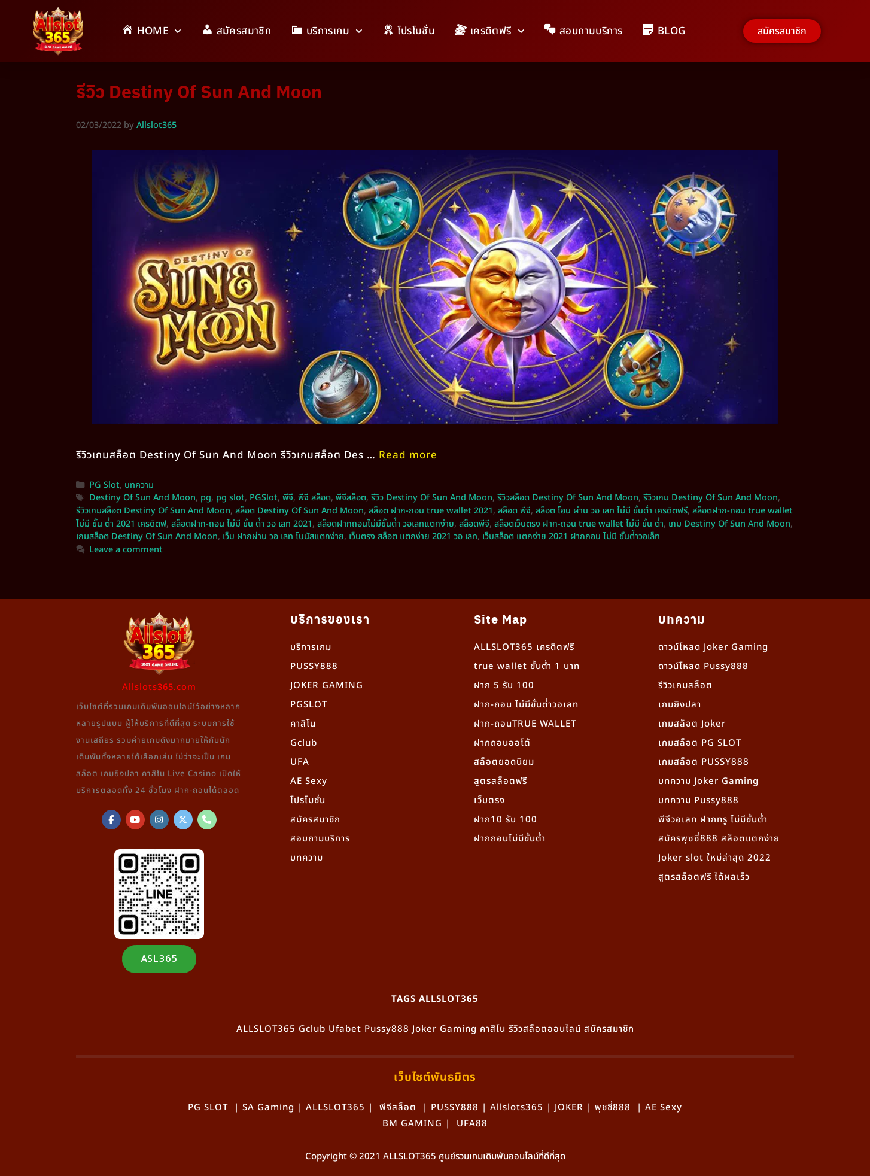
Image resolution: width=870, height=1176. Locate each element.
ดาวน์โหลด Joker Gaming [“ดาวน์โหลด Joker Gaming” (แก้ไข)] (713, 647)
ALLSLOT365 (266, 1029)
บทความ (139, 485)
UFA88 (472, 1124)
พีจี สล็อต (314, 498)
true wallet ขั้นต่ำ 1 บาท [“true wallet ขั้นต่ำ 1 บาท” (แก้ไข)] (527, 666)
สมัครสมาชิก (315, 819)
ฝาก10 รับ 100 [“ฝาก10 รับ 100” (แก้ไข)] (505, 819)
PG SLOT (208, 1107)
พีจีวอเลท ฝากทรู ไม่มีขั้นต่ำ (713, 819)
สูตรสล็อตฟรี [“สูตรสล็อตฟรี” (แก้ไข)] (500, 781)
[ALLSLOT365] (111, 819)
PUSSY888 (314, 666)
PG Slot (104, 485)
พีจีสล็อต (351, 498)
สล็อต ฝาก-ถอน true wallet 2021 (431, 511)
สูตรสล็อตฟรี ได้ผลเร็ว (704, 877)
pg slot (230, 498)
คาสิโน (303, 724)
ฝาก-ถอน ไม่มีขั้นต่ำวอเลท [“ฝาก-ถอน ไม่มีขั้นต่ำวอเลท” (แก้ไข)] (526, 705)
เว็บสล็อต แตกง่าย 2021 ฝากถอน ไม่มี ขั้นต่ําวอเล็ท (571, 536)
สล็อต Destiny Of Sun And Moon (299, 511)
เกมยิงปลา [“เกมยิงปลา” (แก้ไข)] (679, 705)
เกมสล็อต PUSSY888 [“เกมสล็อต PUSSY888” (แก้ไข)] (703, 762)
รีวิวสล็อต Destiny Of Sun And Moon (567, 498)
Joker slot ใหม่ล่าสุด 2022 (714, 858)
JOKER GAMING (326, 685)
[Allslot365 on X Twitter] (183, 819)
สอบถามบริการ (320, 839)
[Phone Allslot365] (207, 819)
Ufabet (344, 1029)
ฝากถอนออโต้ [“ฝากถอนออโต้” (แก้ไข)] (502, 743)
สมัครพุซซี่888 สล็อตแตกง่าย (719, 839)
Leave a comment (126, 550)
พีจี (287, 498)
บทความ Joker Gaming (708, 781)
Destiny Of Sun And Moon (142, 498)
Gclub (303, 743)
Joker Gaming (444, 1029)
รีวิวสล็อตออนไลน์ (545, 1029)
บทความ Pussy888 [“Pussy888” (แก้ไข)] (698, 800)
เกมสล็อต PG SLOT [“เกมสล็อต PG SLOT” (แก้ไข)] (699, 743)
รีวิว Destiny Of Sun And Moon (431, 498)
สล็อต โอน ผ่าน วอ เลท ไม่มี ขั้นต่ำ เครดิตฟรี (612, 511)
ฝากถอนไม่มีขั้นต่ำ (510, 839)
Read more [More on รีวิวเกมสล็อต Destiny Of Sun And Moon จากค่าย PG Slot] (408, 455)
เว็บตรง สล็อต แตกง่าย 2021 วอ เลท (413, 536)
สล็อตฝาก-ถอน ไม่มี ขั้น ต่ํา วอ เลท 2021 (241, 524)
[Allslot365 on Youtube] (135, 819)
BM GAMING (412, 1124)
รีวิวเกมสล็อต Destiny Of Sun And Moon (153, 511)
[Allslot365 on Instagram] (159, 819)
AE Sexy (663, 1107)
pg (205, 498)
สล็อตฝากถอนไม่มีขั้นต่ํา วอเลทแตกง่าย (385, 524)
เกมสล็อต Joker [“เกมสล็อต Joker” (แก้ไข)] (692, 724)
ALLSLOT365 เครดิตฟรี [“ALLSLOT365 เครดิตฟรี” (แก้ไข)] (524, 647)
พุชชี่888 (613, 1107)
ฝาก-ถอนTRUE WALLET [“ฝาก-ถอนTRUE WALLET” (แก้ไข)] (525, 724)
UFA (299, 762)
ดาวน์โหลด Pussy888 (703, 666)
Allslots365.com (159, 687)
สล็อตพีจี (474, 524)
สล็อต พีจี (514, 511)
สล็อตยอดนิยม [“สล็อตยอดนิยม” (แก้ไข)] (504, 762)
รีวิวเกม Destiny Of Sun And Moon (710, 498)
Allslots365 (516, 1107)
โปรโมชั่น (308, 800)
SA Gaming (268, 1107)
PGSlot (264, 498)
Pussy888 (386, 1029)
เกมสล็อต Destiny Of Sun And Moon (147, 536)
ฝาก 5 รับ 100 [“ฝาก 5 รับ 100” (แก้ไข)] (504, 685)
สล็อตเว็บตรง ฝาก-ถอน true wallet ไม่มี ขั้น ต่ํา (579, 524)
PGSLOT (308, 705)
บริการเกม (310, 647)
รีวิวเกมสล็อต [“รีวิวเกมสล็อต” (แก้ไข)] (685, 685)
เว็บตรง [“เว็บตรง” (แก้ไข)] (489, 800)
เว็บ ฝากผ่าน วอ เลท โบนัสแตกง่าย (283, 536)
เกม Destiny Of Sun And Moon (729, 524)
